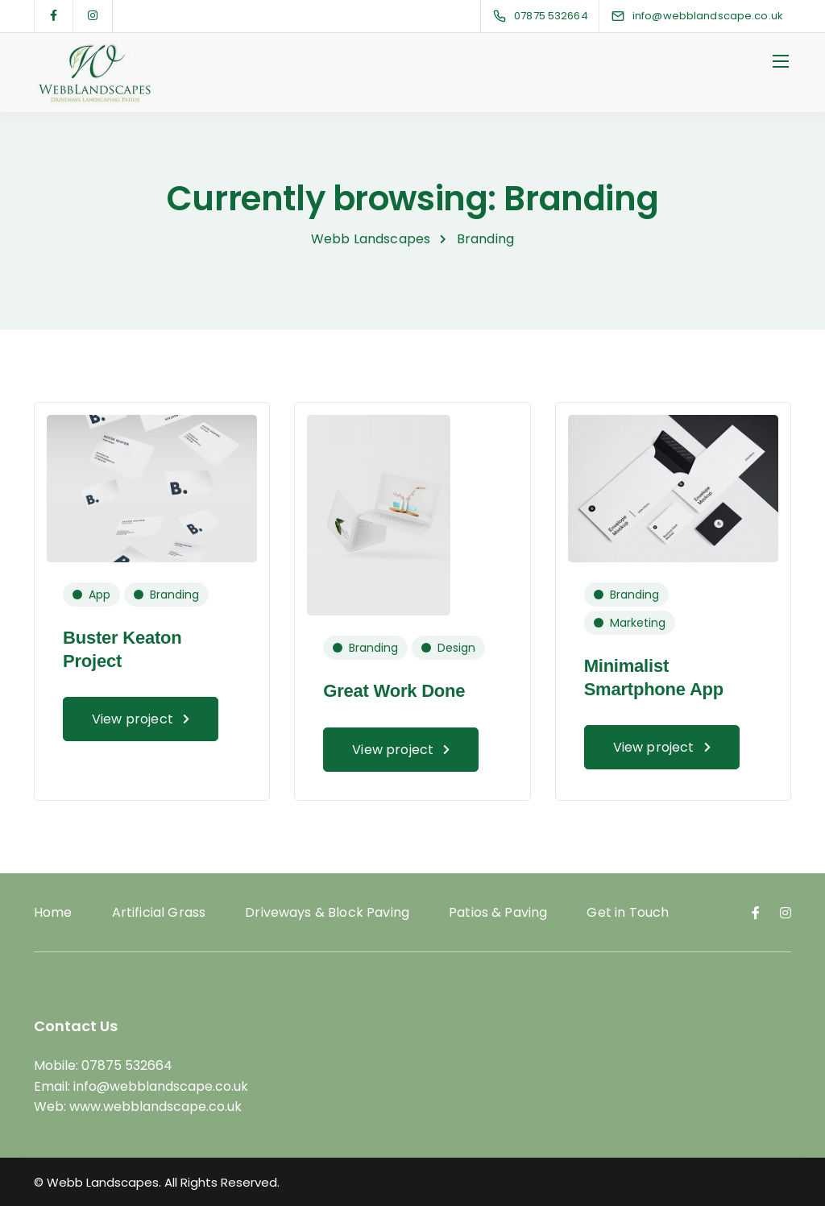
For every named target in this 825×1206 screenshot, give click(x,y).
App (99, 594)
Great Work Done (394, 691)
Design (456, 648)
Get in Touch (628, 912)
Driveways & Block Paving (327, 912)
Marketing (637, 623)
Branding (174, 594)
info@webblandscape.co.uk (160, 1086)
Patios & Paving (498, 912)
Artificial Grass (159, 912)
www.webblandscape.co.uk (155, 1106)
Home (53, 912)
